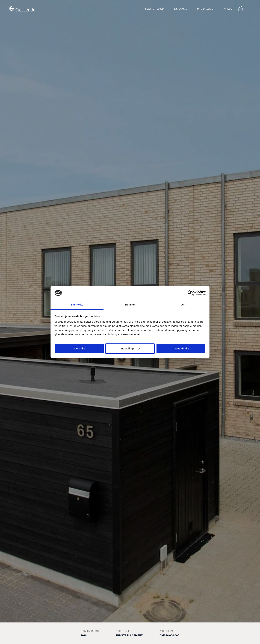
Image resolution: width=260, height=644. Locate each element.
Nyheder (228, 8)
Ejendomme (180, 8)
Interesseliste (205, 8)
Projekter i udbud (154, 8)
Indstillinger (130, 348)
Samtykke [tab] (77, 304)
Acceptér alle (181, 348)
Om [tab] (183, 304)
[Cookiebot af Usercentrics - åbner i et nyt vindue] (190, 293)
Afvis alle (79, 348)
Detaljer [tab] (130, 304)
